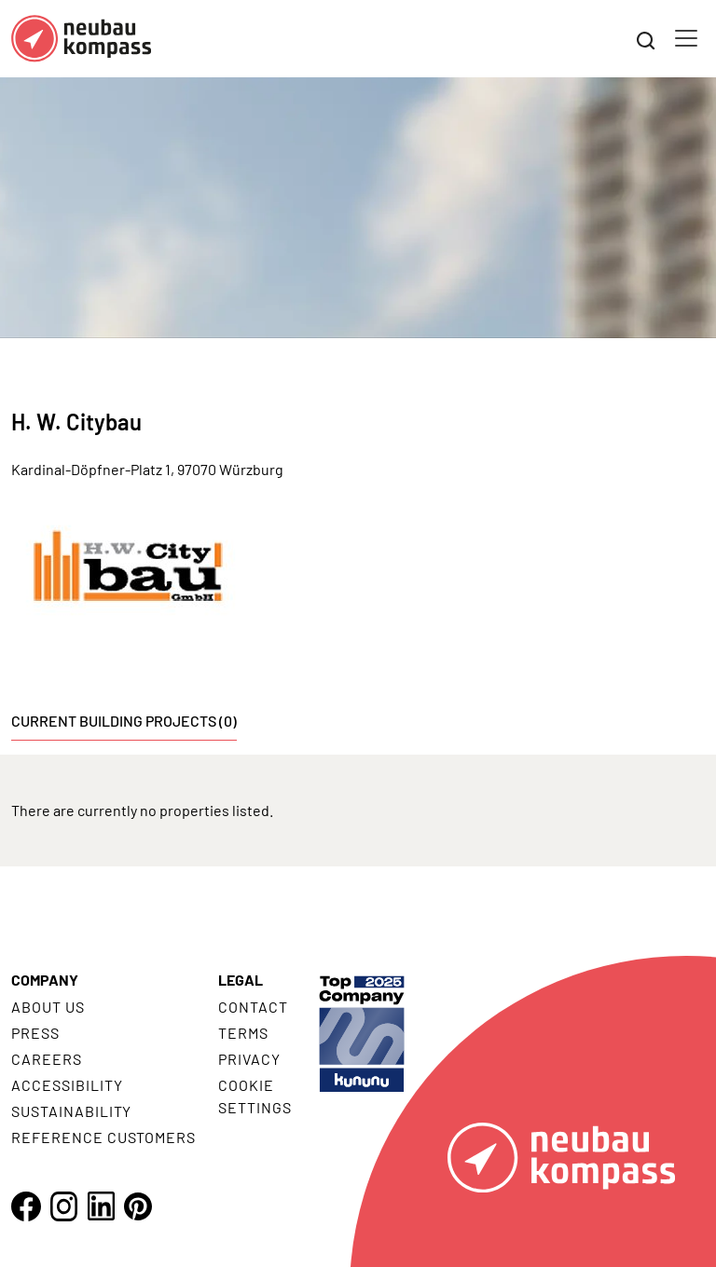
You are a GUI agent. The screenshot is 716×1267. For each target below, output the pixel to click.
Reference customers (103, 1137)
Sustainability (71, 1111)
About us (48, 1006)
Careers (46, 1059)
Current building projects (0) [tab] (124, 720)
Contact (253, 1006)
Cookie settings (255, 1096)
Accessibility (66, 1085)
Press (35, 1033)
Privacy (249, 1059)
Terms (243, 1033)
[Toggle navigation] (686, 38)
